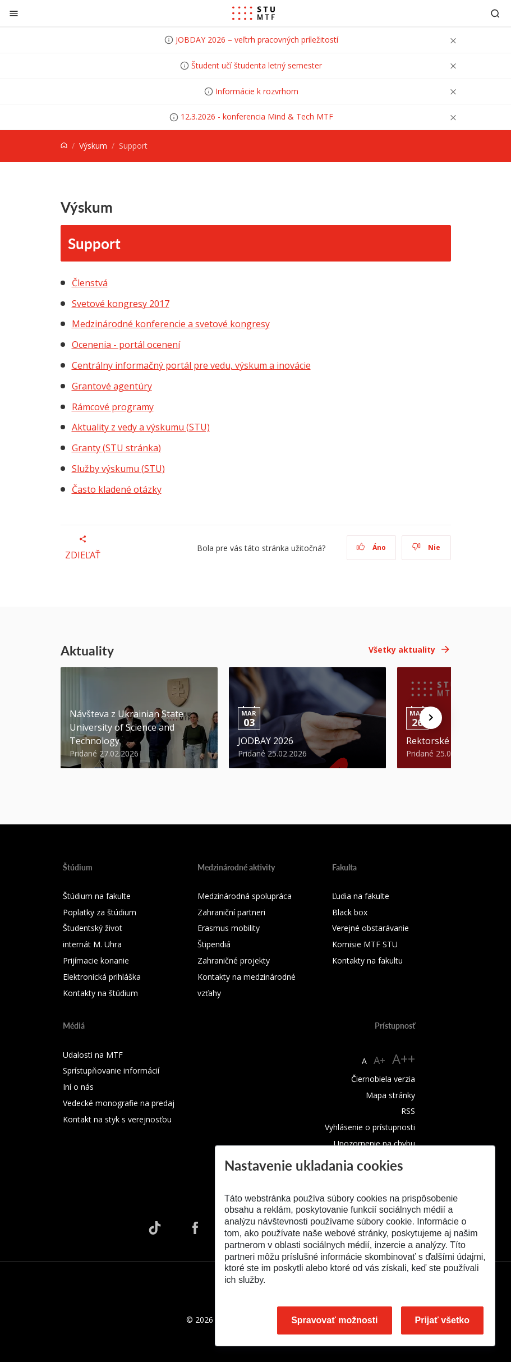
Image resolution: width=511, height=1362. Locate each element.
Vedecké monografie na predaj (118, 1103)
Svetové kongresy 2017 (120, 303)
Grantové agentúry (112, 386)
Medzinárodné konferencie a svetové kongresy (171, 324)
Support (94, 243)
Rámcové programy (113, 407)
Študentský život (92, 928)
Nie (426, 547)
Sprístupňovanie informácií (111, 1070)
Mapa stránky (390, 1095)
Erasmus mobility (228, 928)
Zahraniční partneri (231, 912)
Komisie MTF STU (365, 944)
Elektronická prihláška (102, 976)
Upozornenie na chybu (374, 1143)
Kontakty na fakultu (367, 960)
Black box (349, 912)
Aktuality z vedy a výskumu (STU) (141, 427)
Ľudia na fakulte (360, 896)
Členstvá (90, 283)
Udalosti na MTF (93, 1054)
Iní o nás (78, 1086)
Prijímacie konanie (96, 960)
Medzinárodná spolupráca (244, 896)
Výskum (93, 145)
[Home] (64, 145)
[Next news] (431, 718)
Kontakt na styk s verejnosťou (117, 1119)
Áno (371, 547)
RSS (408, 1111)
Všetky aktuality (402, 649)
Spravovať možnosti (334, 1320)
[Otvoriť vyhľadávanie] (495, 13)
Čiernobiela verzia (383, 1079)
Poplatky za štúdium (99, 912)
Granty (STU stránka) (116, 448)
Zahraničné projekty (233, 960)
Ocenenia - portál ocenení (126, 344)
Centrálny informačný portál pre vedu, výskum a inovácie (191, 365)
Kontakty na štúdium (100, 993)
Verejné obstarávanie (370, 928)
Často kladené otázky (117, 489)
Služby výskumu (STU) (118, 468)
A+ (379, 1060)
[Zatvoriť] (13, 13)
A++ (403, 1058)
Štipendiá (214, 944)
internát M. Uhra (92, 944)
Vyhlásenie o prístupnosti (370, 1127)
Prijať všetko (442, 1320)
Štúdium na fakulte (97, 896)
